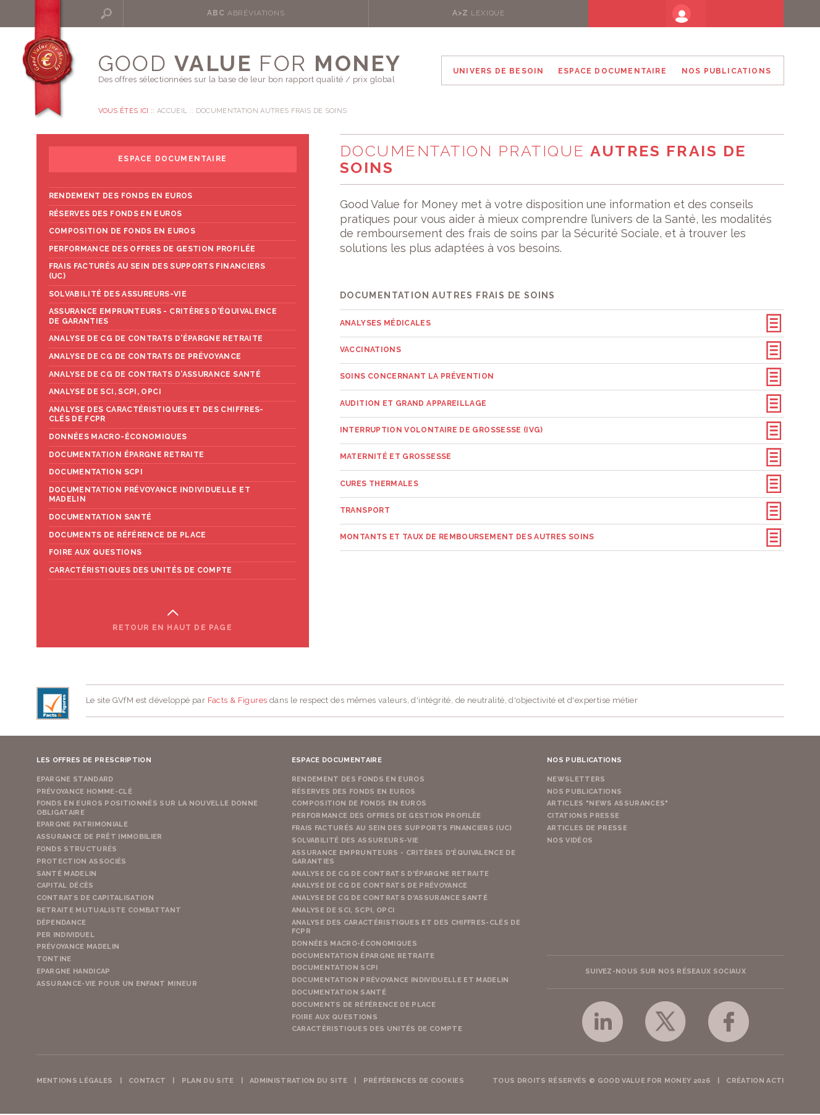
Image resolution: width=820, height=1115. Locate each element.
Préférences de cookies (413, 1082)
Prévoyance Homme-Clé (84, 793)
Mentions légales (74, 1082)
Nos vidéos (570, 842)
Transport (365, 499)
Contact (147, 1082)
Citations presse (583, 817)
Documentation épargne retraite (127, 456)
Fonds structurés (76, 850)
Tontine (54, 961)
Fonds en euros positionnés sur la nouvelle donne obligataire (147, 809)
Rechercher (144, 13)
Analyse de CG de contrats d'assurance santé (155, 375)
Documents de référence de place (127, 536)
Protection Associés (81, 863)
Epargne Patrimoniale (82, 826)
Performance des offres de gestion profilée (152, 250)
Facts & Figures (238, 702)
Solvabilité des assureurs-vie (118, 295)
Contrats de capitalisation (95, 900)
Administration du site (298, 1082)
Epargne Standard (75, 780)
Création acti (755, 1082)
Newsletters (576, 780)
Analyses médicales (385, 323)
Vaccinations (370, 348)
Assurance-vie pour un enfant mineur (117, 985)
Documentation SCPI (96, 473)
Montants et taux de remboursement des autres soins (467, 524)
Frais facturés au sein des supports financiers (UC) (157, 273)
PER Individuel (65, 936)
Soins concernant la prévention (417, 373)
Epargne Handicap (73, 973)
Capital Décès (65, 887)
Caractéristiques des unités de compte (140, 571)
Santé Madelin (66, 875)
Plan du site (208, 1082)
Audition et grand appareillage (413, 398)
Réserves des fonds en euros (115, 215)
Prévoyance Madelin (78, 949)
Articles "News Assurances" (608, 805)
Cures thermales (379, 473)
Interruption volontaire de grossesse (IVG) (441, 423)
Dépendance (61, 924)
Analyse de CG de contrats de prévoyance (145, 357)
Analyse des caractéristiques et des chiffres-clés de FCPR (156, 415)
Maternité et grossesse (396, 448)
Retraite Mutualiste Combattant (109, 911)
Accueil (172, 112)
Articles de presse (587, 829)
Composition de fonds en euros (122, 233)
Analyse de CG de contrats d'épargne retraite (156, 340)
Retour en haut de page (172, 629)
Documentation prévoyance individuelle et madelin (149, 496)
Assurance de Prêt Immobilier (99, 839)
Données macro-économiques (118, 438)
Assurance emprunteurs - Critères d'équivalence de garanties (163, 318)
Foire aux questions (95, 553)
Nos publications (584, 793)
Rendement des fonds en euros (121, 197)
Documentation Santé (100, 518)
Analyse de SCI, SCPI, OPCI (105, 393)
